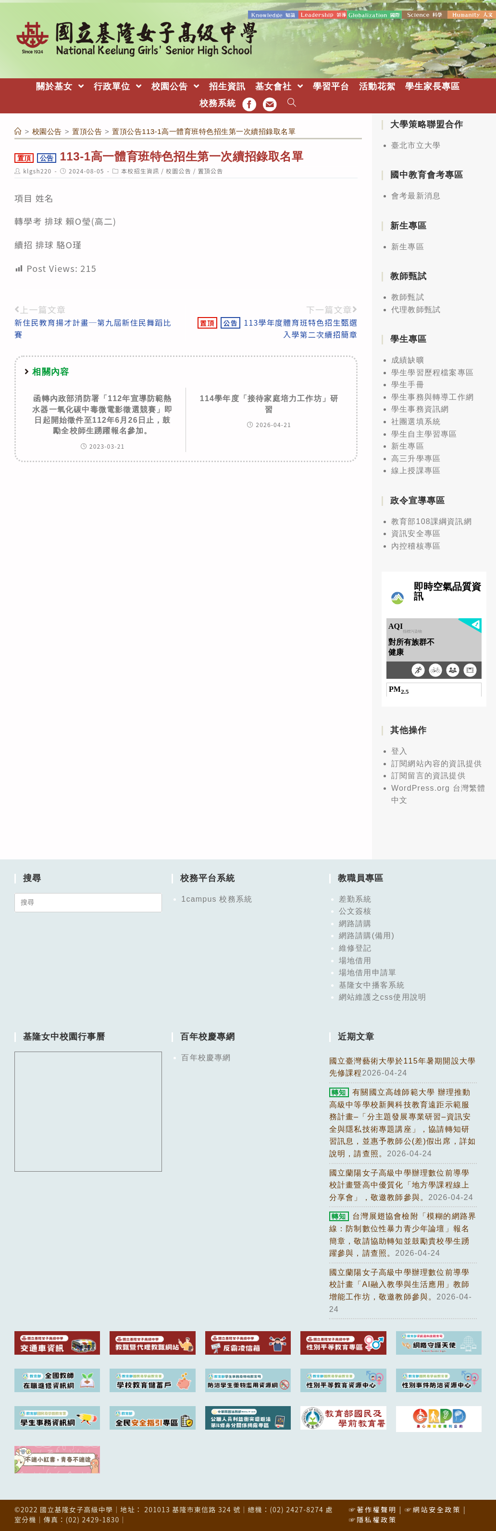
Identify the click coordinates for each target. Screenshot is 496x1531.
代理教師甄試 (416, 309)
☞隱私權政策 (372, 1518)
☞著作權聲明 (372, 1508)
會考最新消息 (416, 195)
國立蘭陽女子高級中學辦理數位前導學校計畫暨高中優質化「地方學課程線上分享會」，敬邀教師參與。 (399, 1184)
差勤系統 (355, 898)
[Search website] (292, 103)
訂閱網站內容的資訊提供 (436, 763)
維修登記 (355, 947)
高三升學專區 (416, 458)
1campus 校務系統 (216, 898)
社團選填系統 (416, 421)
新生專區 (407, 246)
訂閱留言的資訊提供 (428, 775)
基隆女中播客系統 (372, 984)
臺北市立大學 (416, 145)
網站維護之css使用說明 (382, 996)
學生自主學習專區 (424, 433)
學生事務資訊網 (420, 408)
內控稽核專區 (416, 545)
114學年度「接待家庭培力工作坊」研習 (269, 403)
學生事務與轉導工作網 (432, 396)
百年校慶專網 (206, 1057)
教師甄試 (407, 297)
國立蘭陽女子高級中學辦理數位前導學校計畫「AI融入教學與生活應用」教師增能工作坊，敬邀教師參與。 (399, 1284)
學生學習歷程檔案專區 (432, 371)
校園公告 (178, 170)
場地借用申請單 (368, 972)
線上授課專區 (416, 470)
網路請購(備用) (367, 935)
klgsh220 (37, 170)
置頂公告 (210, 170)
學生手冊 (407, 384)
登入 (399, 751)
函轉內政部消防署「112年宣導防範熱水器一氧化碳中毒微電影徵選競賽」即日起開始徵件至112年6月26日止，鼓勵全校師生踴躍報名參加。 (102, 414)
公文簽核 (355, 910)
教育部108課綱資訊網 (431, 521)
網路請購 (355, 923)
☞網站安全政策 (433, 1508)
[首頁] (18, 131)
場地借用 (355, 960)
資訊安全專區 (416, 533)
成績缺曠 (407, 359)
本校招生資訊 (140, 170)
